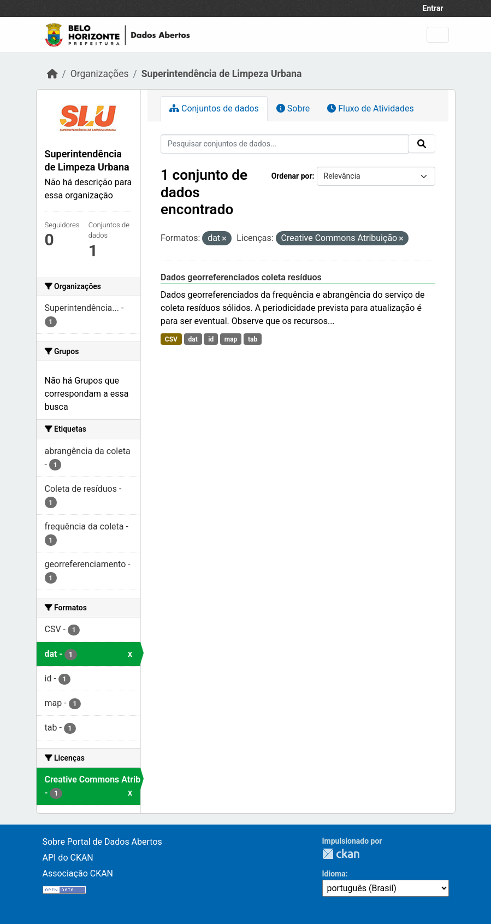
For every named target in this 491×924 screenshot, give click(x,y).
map (231, 339)
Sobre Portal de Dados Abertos (102, 842)
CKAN (340, 854)
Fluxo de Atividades (370, 108)
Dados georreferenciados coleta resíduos (241, 277)
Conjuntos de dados (214, 108)
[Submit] (421, 143)
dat (192, 339)
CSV (171, 339)
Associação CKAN (78, 873)
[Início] (52, 73)
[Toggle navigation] (438, 35)
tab (252, 339)
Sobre (293, 108)
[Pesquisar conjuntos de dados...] (285, 144)
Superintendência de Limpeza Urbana (221, 73)
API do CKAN (68, 857)
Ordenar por (291, 176)
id (211, 339)
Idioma (334, 873)
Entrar (433, 8)
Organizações (99, 73)
